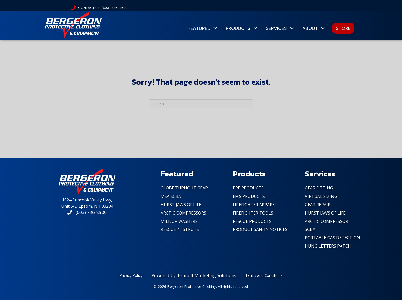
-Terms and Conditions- (264, 275)
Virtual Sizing (321, 196)
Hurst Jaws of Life (181, 204)
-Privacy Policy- (131, 275)
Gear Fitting (319, 188)
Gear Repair (317, 204)
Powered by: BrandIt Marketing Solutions (194, 275)
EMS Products (249, 196)
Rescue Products (252, 221)
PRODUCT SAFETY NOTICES (260, 229)
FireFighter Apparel (255, 204)
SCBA (310, 229)
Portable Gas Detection (332, 238)
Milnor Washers (179, 221)
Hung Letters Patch (328, 246)
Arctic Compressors (183, 213)
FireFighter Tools (253, 213)
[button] (304, 5)
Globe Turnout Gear (184, 188)
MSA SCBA (171, 196)
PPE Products (248, 188)
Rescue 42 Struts (180, 229)
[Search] (201, 103)
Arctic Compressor (326, 221)
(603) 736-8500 (87, 212)
